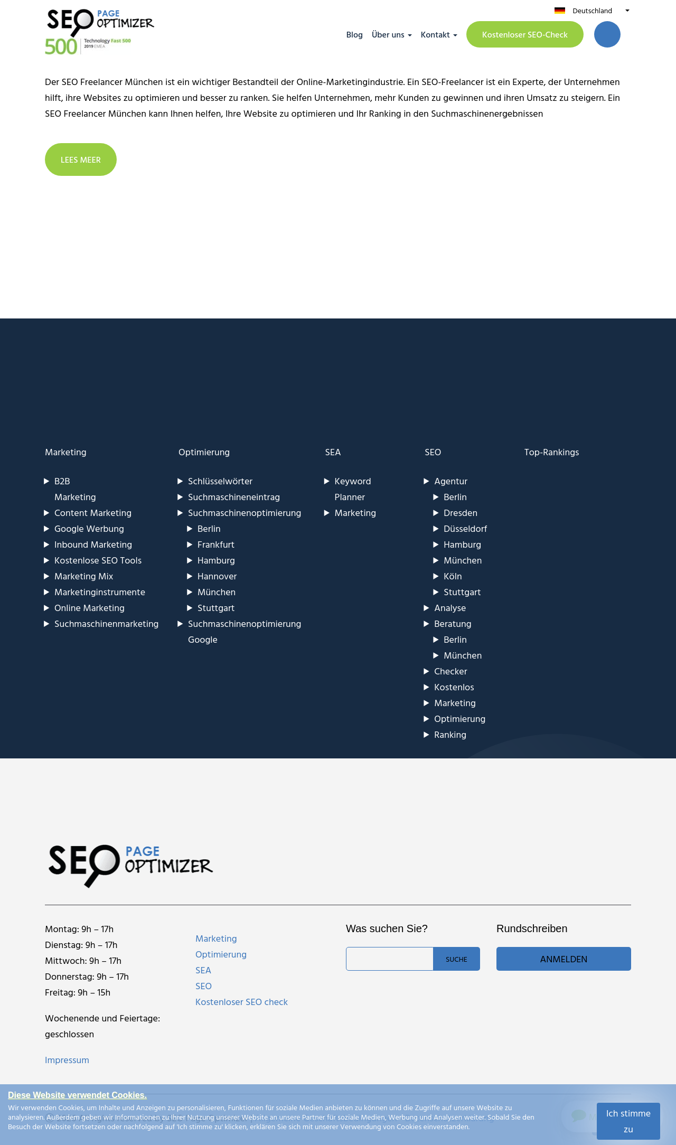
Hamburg (216, 560)
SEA (333, 452)
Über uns (388, 34)
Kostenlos (454, 687)
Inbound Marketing (93, 544)
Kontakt (435, 34)
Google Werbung (89, 528)
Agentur (450, 481)
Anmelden (564, 959)
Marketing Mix (83, 576)
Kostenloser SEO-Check (525, 34)
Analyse (450, 607)
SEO (433, 452)
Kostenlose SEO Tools (98, 560)
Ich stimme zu (628, 1121)
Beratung (452, 623)
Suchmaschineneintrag (234, 497)
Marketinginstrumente (99, 592)
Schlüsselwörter (220, 481)
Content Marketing (93, 512)
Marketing (66, 452)
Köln (453, 576)
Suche (456, 958)
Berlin (209, 528)
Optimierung (204, 452)
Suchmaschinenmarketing (106, 623)
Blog (354, 34)
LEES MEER (81, 159)
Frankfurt (216, 544)
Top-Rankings (551, 452)
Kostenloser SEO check (241, 1001)
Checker (450, 671)
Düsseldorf (465, 528)
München (217, 592)
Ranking (450, 734)
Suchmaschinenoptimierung (244, 512)
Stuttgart (216, 607)
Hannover (217, 576)
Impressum (67, 1060)
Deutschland (592, 10)
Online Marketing (89, 607)
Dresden (460, 512)
